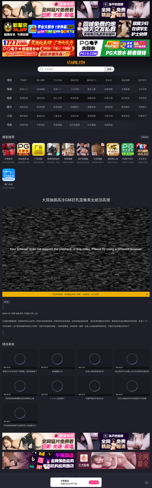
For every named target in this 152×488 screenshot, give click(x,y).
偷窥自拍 (24, 107)
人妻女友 (58, 115)
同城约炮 (24, 124)
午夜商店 (41, 124)
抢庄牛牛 (142, 80)
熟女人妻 (92, 89)
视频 (9, 89)
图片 (9, 107)
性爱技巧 (142, 115)
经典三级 (109, 98)
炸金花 (109, 80)
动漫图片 (75, 107)
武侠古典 (75, 115)
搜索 (109, 69)
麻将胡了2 (91, 80)
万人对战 (58, 80)
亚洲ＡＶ (24, 89)
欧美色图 (58, 107)
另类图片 (142, 107)
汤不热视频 (75, 124)
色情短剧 (109, 124)
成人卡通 (58, 98)
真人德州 (41, 80)
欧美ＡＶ (58, 89)
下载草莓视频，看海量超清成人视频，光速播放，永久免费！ (100, 294)
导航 (9, 124)
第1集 (6, 302)
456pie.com (76, 62)
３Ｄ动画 (75, 89)
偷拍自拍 (41, 98)
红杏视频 (92, 124)
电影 (9, 98)
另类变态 (142, 98)
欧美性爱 (75, 98)
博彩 (9, 80)
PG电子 (23, 80)
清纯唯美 (109, 107)
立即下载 (93, 482)
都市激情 (24, 115)
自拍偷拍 (41, 89)
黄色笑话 (125, 115)
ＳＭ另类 (142, 89)
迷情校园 (92, 115)
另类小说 (109, 115)
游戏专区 (75, 80)
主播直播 (125, 89)
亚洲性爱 (24, 98)
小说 (9, 116)
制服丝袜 (92, 98)
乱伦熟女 (125, 98)
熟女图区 (125, 107)
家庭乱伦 (41, 115)
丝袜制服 (109, 89)
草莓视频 (58, 124)
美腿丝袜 (92, 107)
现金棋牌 (125, 80)
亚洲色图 (41, 107)
